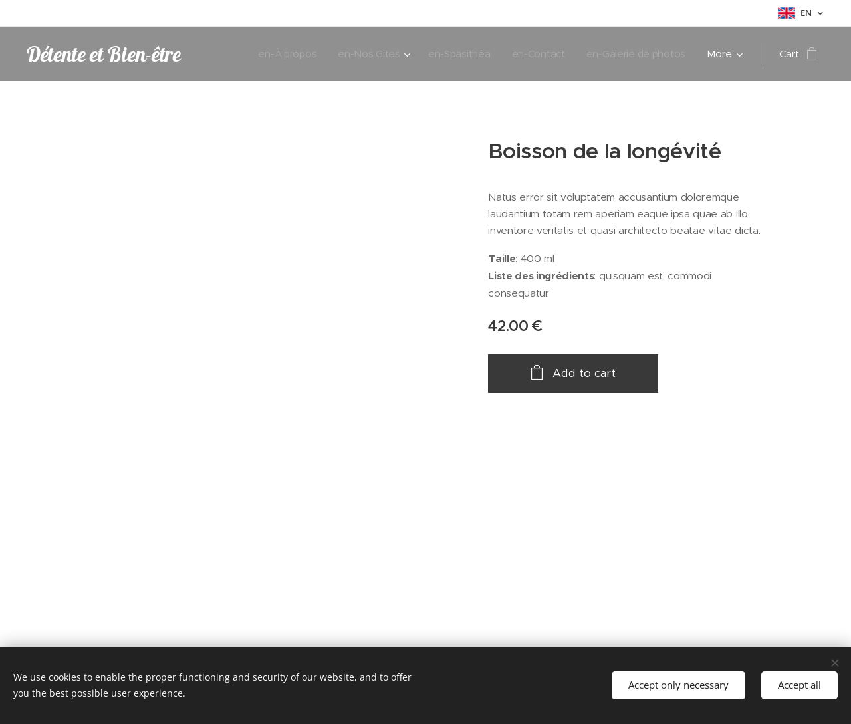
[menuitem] (280, 53)
